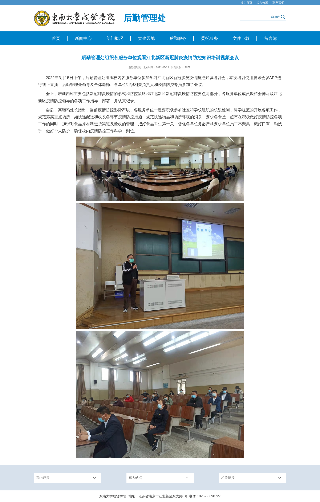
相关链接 (228, 477)
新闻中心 (83, 38)
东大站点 (135, 477)
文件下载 (241, 38)
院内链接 (42, 477)
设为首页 (246, 2)
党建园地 (146, 38)
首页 (56, 38)
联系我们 (278, 2)
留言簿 (270, 38)
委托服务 (209, 38)
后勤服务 (178, 38)
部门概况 (114, 38)
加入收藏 (262, 2)
